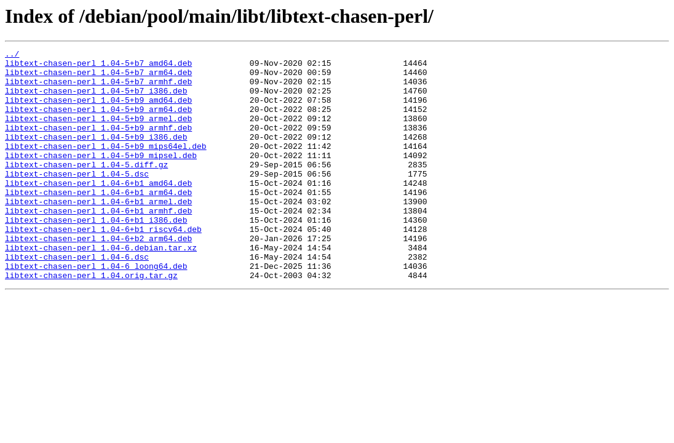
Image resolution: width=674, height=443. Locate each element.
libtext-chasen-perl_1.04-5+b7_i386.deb (96, 99)
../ (12, 55)
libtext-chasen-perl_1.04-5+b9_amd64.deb (98, 110)
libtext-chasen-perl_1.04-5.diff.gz (86, 188)
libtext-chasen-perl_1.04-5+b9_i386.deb (96, 155)
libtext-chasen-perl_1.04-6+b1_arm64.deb (98, 221)
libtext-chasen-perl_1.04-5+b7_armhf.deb (98, 88)
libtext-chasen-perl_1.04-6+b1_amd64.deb (98, 210)
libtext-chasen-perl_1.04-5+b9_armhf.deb (98, 144)
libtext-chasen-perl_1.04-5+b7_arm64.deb (98, 77)
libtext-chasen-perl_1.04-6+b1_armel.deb (98, 232)
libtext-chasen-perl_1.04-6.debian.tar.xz (101, 287)
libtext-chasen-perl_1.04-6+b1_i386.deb (96, 254)
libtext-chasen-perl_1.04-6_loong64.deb (96, 310)
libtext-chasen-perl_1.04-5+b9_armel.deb (98, 132)
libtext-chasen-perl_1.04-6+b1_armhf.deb (98, 243)
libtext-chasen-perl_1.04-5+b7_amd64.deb (98, 66)
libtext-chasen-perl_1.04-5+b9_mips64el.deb (106, 166)
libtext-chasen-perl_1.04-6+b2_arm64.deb (98, 276)
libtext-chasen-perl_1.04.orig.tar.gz (91, 321)
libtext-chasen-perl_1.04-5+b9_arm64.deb (98, 121)
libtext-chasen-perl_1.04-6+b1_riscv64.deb (103, 265)
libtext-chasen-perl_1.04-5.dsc (77, 199)
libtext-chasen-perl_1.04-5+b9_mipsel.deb (101, 177)
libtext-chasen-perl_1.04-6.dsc (77, 299)
